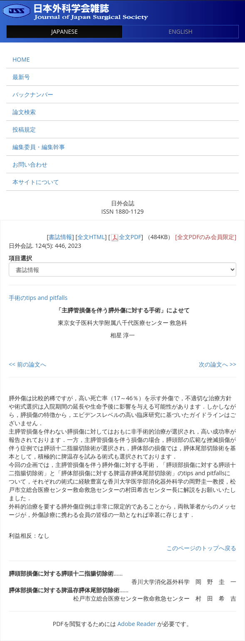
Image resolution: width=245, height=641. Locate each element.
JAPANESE (64, 31)
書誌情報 (60, 237)
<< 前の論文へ (27, 364)
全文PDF (130, 237)
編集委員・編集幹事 (38, 147)
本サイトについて (35, 182)
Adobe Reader (136, 624)
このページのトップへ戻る (201, 548)
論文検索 (24, 112)
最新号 (21, 77)
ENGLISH (180, 31)
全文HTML (91, 237)
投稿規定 (24, 129)
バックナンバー (32, 94)
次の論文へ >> (217, 364)
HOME (21, 59)
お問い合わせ (29, 164)
